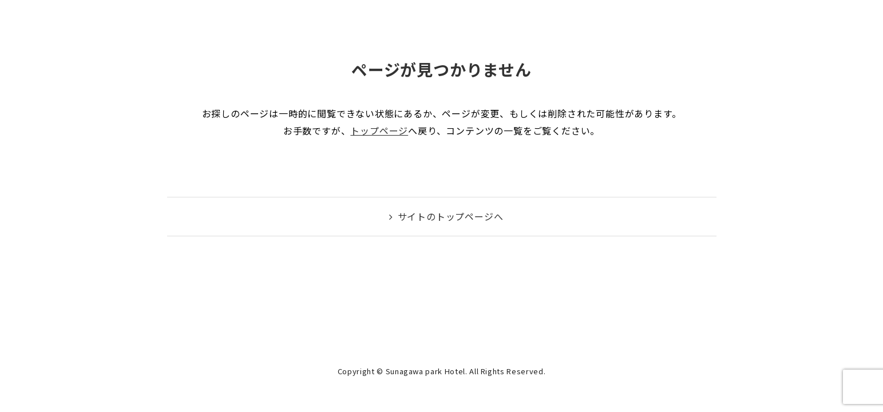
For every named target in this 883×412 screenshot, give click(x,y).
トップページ (379, 130)
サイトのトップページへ (451, 216)
